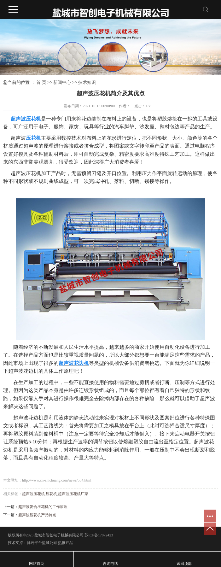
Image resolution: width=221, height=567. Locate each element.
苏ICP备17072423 (98, 535)
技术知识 (87, 82)
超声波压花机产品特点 (37, 515)
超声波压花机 (33, 494)
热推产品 (65, 543)
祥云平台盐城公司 (42, 543)
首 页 (41, 82)
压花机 (51, 494)
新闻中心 (62, 82)
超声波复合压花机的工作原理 (42, 507)
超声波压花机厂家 (73, 494)
